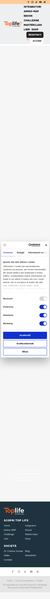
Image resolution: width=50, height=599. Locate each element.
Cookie (40, 580)
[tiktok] (36, 2)
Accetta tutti (25, 335)
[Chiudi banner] (46, 245)
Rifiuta (25, 351)
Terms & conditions (24, 580)
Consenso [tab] (8, 252)
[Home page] (14, 23)
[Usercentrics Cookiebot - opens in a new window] (29, 245)
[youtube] (40, 2)
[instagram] (32, 2)
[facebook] (28, 2)
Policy (10, 580)
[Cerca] (19, 25)
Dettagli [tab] (20, 252)
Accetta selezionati (25, 343)
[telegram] (44, 2)
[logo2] (14, 507)
